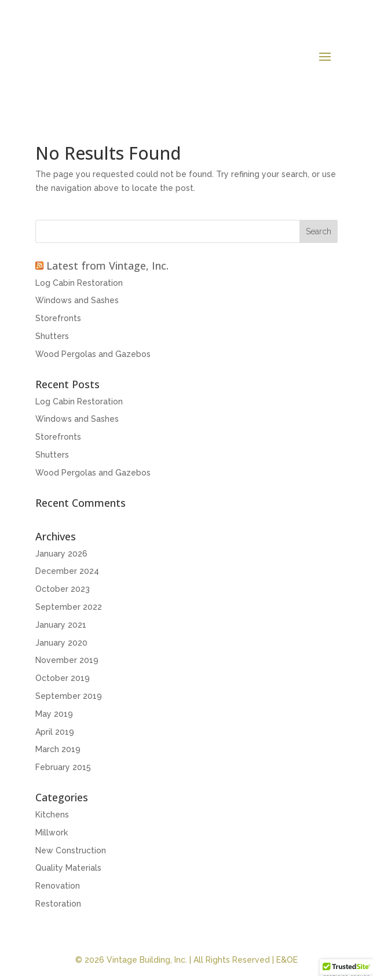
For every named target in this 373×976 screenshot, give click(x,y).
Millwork (51, 832)
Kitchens (52, 814)
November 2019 (66, 660)
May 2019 (54, 714)
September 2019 (68, 696)
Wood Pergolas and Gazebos (93, 354)
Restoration (58, 903)
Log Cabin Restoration (79, 283)
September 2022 (68, 607)
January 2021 (60, 624)
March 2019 (58, 749)
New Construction (70, 850)
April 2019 (54, 731)
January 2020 (61, 642)
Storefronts (58, 318)
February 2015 (63, 767)
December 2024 (67, 571)
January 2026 (61, 553)
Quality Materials (68, 867)
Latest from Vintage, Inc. (107, 265)
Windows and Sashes (77, 300)
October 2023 (62, 589)
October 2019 (62, 678)
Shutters (52, 336)
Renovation (57, 885)
